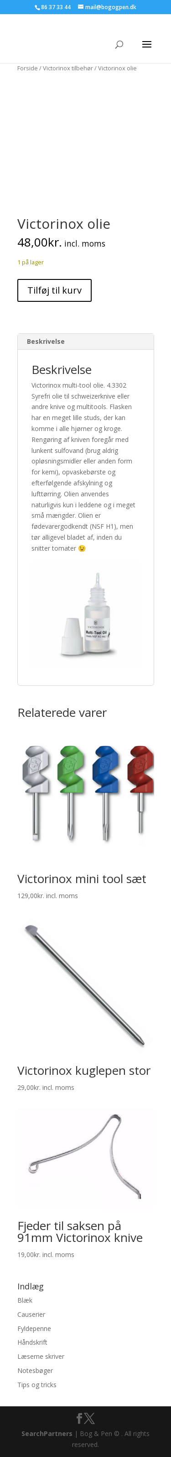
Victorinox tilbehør (68, 68)
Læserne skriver (40, 1356)
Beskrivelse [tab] (46, 341)
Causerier (31, 1314)
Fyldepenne (34, 1328)
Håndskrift (32, 1342)
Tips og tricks (37, 1384)
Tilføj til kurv (54, 290)
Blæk (24, 1300)
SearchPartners (47, 1433)
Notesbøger (35, 1370)
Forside (27, 68)
